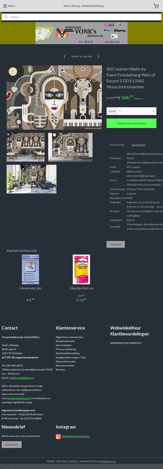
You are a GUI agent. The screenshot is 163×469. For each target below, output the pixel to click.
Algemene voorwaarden (69, 337)
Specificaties (139, 144)
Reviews (60, 369)
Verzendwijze (64, 345)
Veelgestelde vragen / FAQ (71, 357)
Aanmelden (11, 444)
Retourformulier (65, 365)
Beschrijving (117, 144)
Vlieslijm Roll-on (81, 288)
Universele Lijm (30, 288)
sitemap (106, 461)
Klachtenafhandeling (67, 353)
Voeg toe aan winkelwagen (131, 123)
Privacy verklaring (66, 349)
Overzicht (115, 244)
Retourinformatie (66, 361)
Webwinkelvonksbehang (76, 436)
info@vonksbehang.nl (21, 377)
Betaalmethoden (65, 341)
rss (114, 461)
